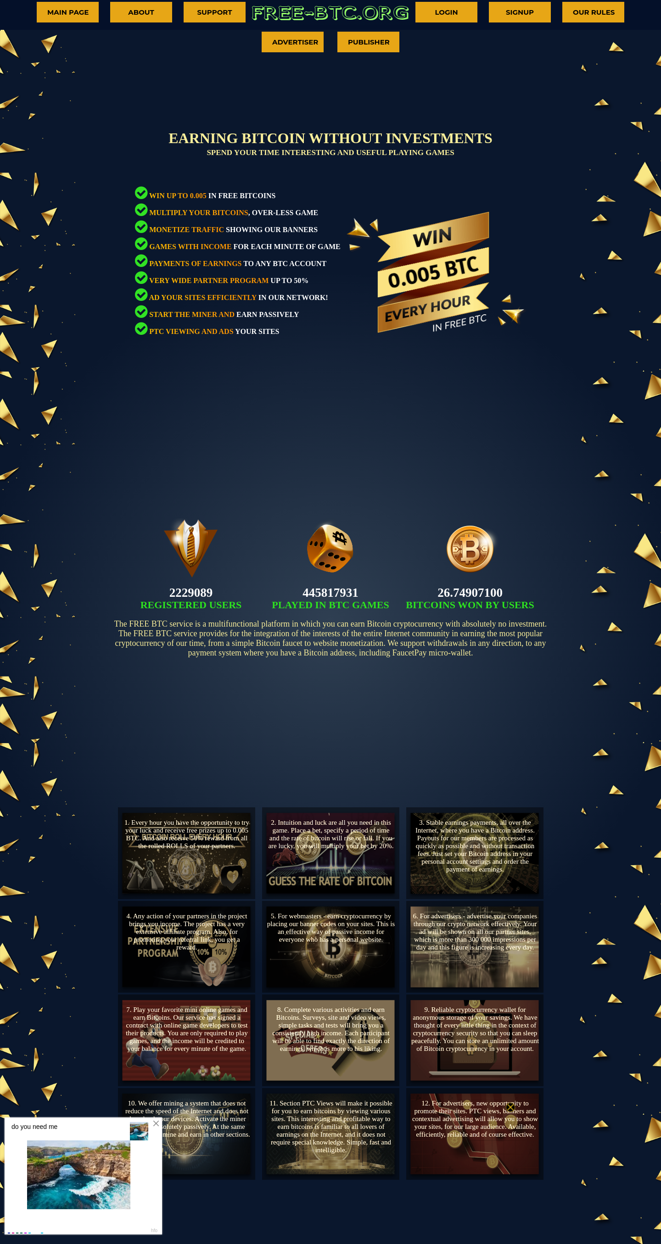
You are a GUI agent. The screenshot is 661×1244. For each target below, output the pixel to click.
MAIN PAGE (68, 12)
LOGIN (446, 12)
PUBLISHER (369, 42)
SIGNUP (520, 12)
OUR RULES (594, 12)
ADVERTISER (295, 42)
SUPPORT (214, 12)
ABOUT (141, 12)
